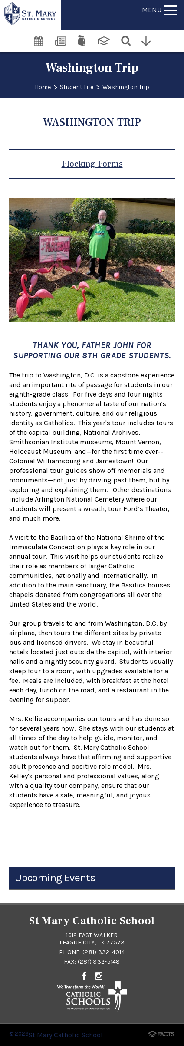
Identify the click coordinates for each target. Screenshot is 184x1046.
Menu (159, 10)
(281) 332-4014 (103, 952)
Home (43, 87)
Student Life (76, 87)
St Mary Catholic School (66, 1035)
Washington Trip (125, 87)
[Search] (126, 40)
